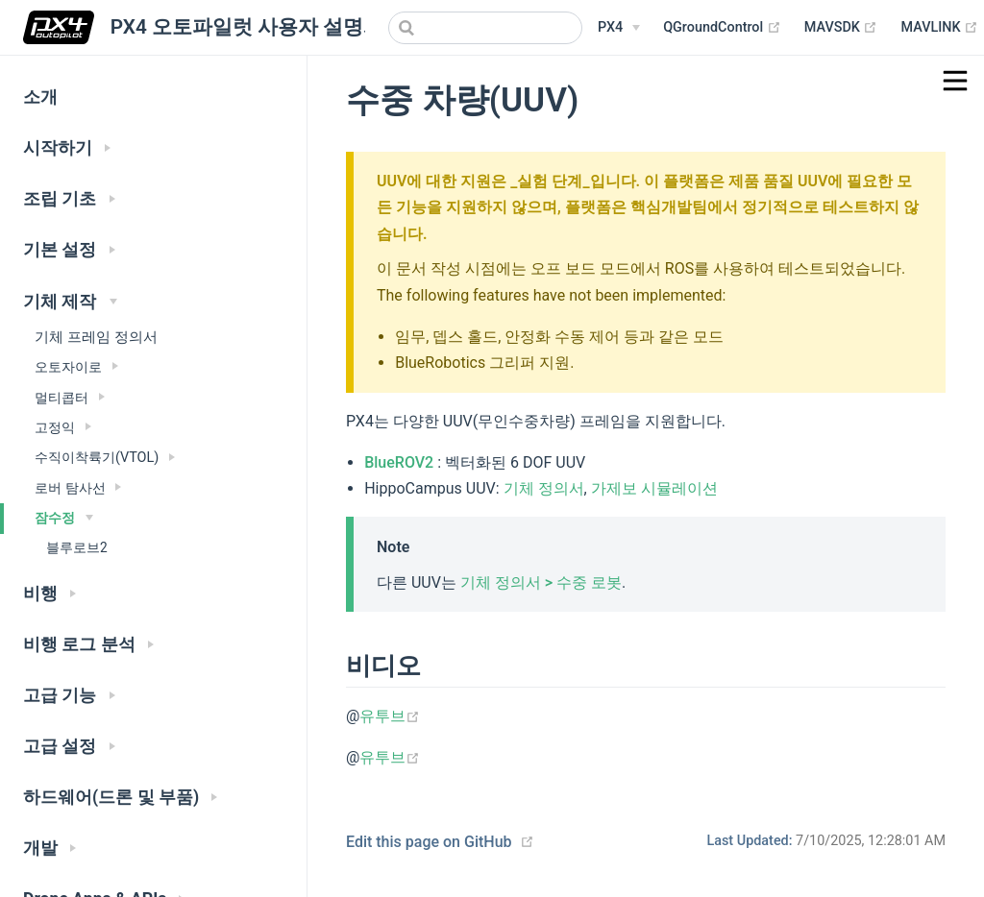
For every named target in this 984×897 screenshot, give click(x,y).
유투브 (389, 716)
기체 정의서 (544, 488)
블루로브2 (77, 547)
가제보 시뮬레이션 (654, 488)
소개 (40, 97)
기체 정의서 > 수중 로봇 (541, 582)
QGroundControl (722, 27)
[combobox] (485, 28)
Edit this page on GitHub (429, 842)
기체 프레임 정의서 (96, 337)
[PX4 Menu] (619, 27)
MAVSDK (841, 27)
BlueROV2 (398, 462)
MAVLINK (939, 27)
